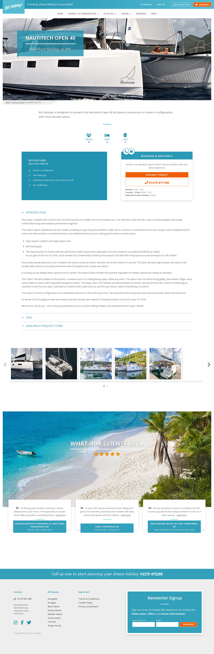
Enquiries (202, 4)
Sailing (125, 13)
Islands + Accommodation (82, 13)
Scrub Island (54, 617)
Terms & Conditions (89, 598)
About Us (161, 4)
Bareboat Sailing (18, 102)
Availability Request (157, 174)
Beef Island (53, 606)
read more (61, 515)
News (154, 13)
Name (159, 620)
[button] (104, 386)
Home (60, 13)
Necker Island (55, 614)
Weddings (141, 13)
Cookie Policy (85, 602)
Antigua (52, 602)
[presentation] (5, 364)
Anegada (52, 598)
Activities (109, 13)
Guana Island (54, 610)
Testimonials (146, 4)
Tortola (52, 621)
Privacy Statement (88, 606)
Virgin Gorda (54, 625)
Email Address (139, 620)
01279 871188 (181, 4)
